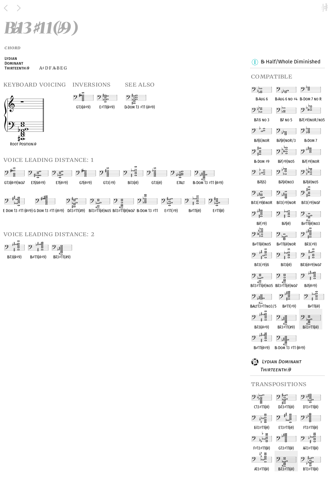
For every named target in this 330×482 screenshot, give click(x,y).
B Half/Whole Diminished (290, 62)
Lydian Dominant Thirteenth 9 (280, 365)
